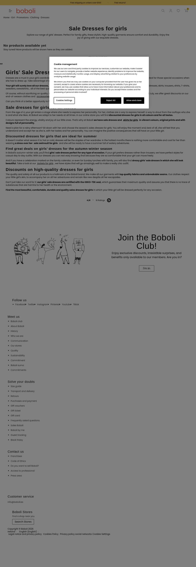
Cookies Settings (64, 100)
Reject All (110, 100)
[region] (99, 83)
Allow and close (133, 100)
